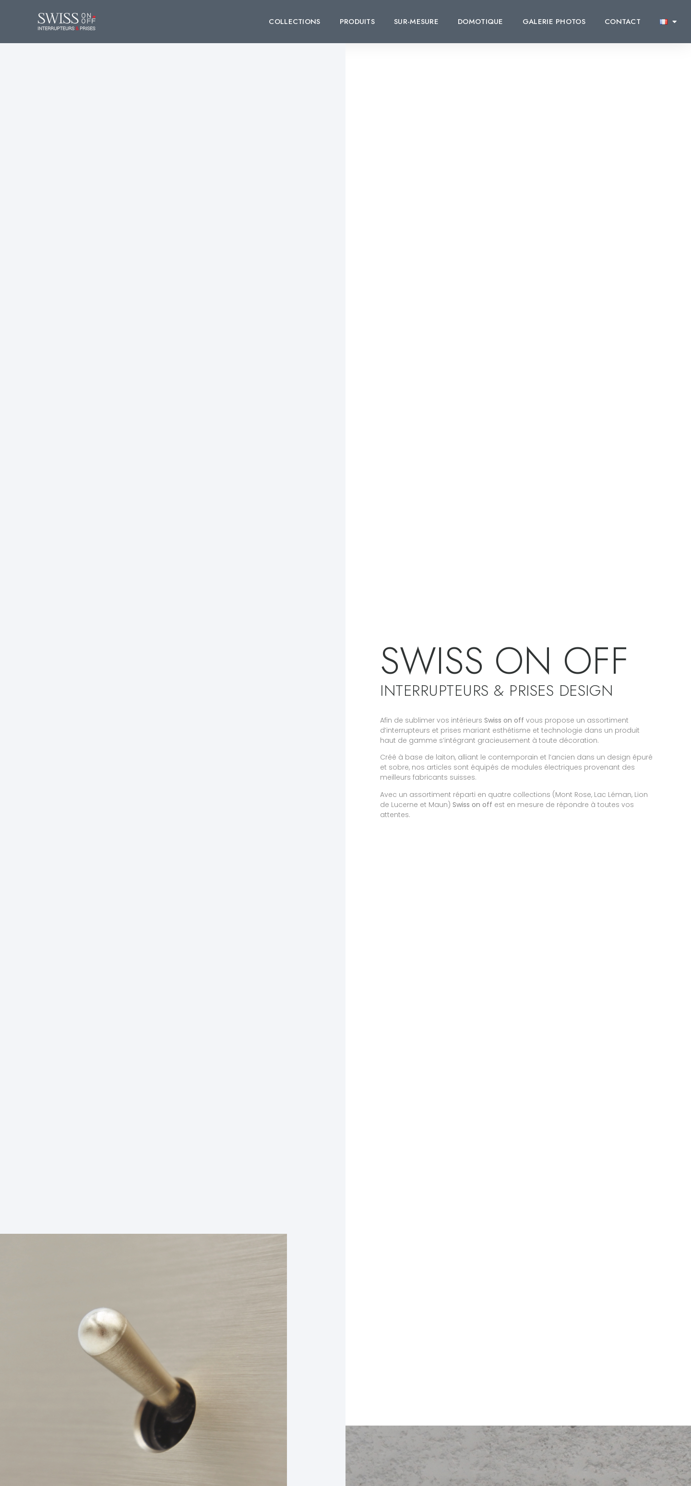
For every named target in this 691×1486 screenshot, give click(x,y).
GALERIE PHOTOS (554, 21)
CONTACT (623, 21)
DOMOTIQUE (480, 21)
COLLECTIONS (294, 21)
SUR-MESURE (416, 21)
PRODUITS (357, 21)
